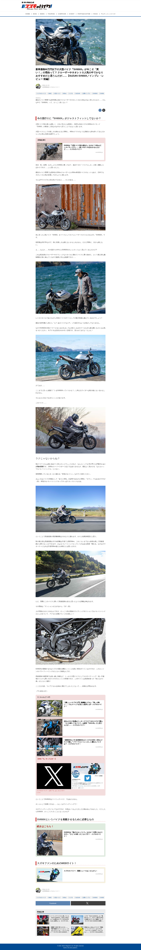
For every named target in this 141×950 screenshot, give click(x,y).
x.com (38, 792)
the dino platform (72, 947)
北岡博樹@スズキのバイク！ (51, 87)
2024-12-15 (45, 85)
